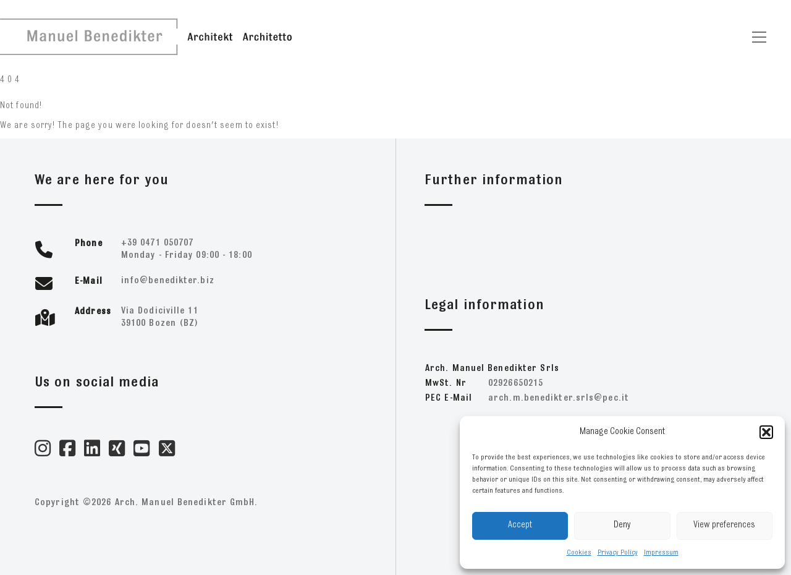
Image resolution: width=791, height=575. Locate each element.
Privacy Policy (618, 552)
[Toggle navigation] (759, 37)
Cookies (579, 552)
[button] (766, 432)
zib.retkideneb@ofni (167, 281)
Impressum (661, 552)
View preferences (724, 525)
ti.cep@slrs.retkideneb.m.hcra (558, 398)
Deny (622, 525)
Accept (520, 525)
